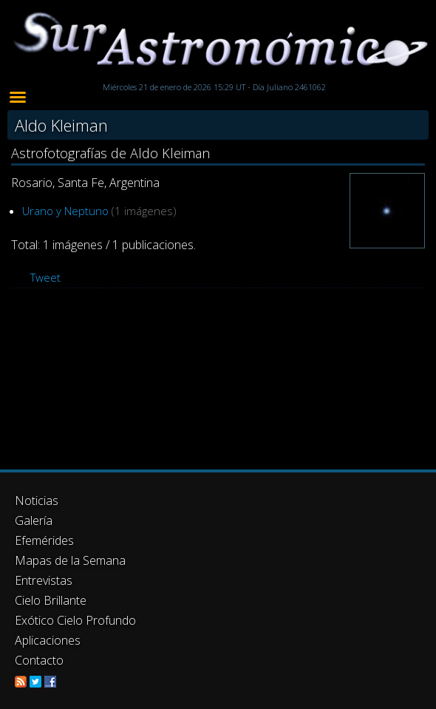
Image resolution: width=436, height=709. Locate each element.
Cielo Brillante (50, 600)
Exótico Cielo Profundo (75, 620)
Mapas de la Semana (70, 560)
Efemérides (44, 540)
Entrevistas (43, 580)
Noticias (36, 500)
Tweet (45, 277)
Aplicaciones (48, 640)
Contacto (39, 660)
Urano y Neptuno (65, 210)
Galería (33, 520)
